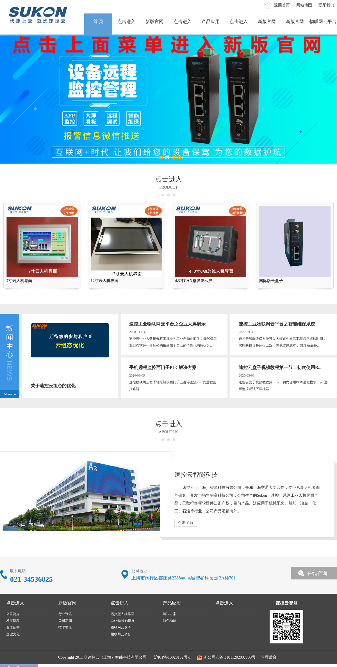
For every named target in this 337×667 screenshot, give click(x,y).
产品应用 (211, 21)
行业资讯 (65, 614)
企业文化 (13, 634)
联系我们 (326, 5)
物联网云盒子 (121, 627)
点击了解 (185, 523)
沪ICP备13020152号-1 (172, 657)
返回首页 (282, 5)
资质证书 (13, 627)
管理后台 (269, 657)
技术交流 (65, 627)
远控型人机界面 (122, 614)
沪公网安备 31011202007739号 (225, 657)
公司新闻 (65, 621)
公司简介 (13, 614)
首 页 (98, 21)
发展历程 (13, 621)
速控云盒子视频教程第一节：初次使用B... (280, 367)
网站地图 (304, 5)
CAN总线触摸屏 (123, 621)
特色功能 (169, 621)
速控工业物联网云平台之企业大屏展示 (167, 324)
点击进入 (126, 21)
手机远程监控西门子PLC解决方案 (163, 367)
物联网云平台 (322, 21)
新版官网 (154, 21)
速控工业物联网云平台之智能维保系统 (277, 324)
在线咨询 (317, 573)
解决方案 (169, 614)
